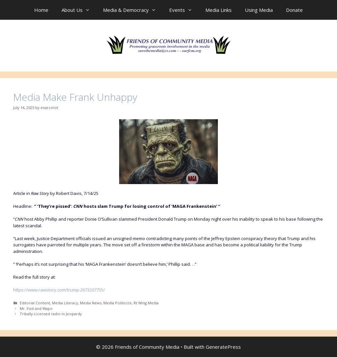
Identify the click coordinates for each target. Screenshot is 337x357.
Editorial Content (35, 302)
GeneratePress (223, 346)
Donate (294, 10)
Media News (90, 302)
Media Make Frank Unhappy (75, 97)
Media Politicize (117, 302)
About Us (79, 10)
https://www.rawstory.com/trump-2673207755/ (59, 290)
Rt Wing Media (146, 302)
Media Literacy (65, 302)
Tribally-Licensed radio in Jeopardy (51, 313)
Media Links (218, 10)
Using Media (259, 10)
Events (184, 10)
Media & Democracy (133, 10)
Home (41, 10)
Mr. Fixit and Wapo (36, 308)
